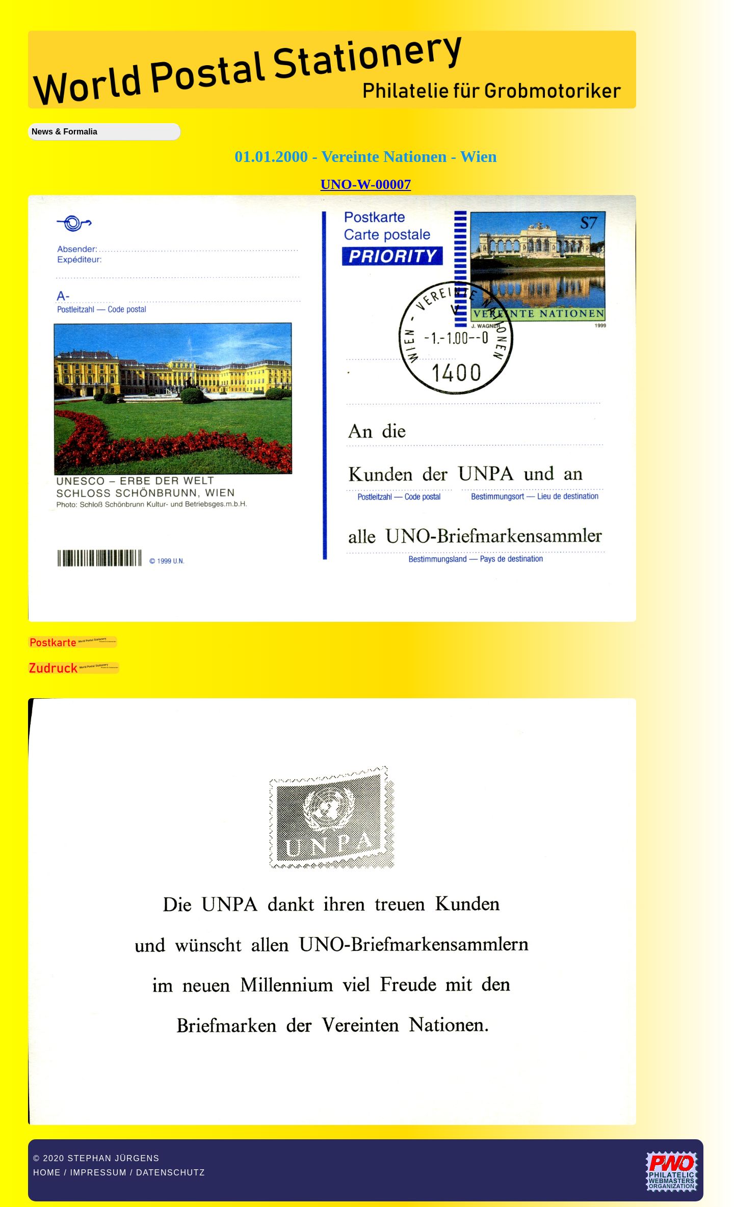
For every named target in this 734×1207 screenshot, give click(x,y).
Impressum (98, 1172)
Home (47, 1172)
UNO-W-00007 (366, 184)
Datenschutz (170, 1172)
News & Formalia (64, 131)
